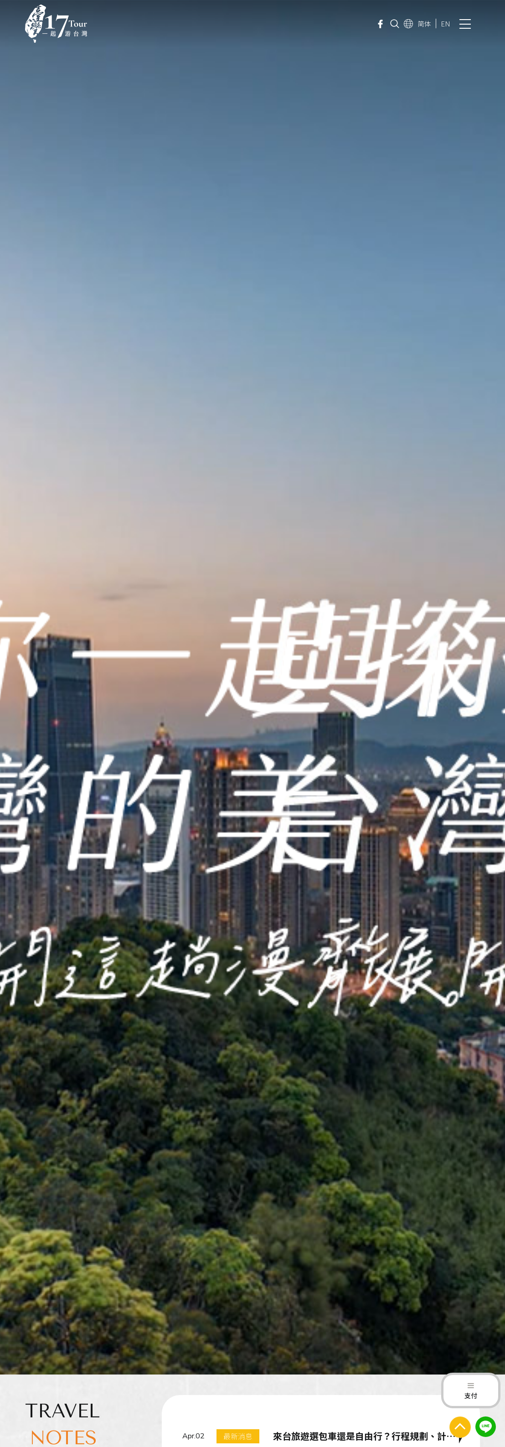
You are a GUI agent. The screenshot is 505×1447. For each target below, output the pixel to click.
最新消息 (237, 1436)
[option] (252, 687)
